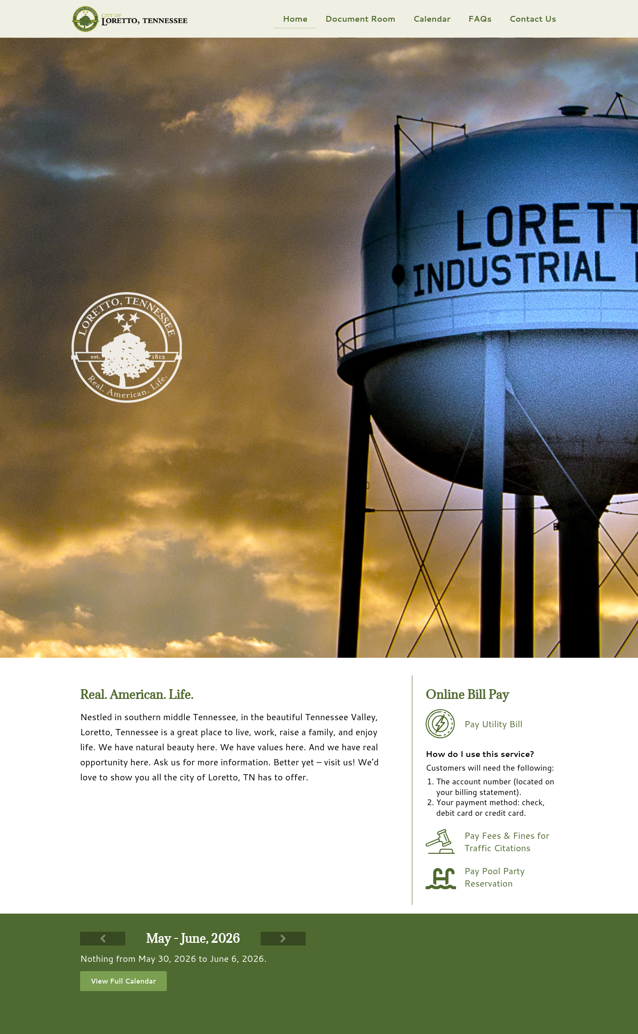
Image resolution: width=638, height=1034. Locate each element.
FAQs (480, 18)
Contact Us (532, 18)
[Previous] (102, 938)
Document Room (360, 18)
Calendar (432, 18)
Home (295, 18)
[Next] (283, 938)
